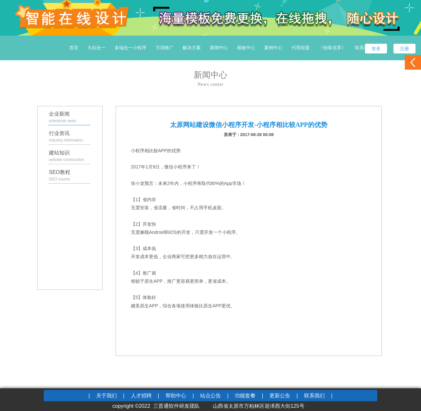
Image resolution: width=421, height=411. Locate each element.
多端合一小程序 (130, 47)
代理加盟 (300, 47)
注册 (404, 48)
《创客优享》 (332, 47)
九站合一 (96, 47)
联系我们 (364, 47)
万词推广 (164, 47)
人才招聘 (141, 395)
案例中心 (273, 47)
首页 (73, 47)
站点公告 (210, 395)
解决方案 (192, 47)
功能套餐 (245, 395)
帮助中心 (175, 395)
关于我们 (106, 395)
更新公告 (279, 395)
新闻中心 (219, 47)
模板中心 (246, 47)
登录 (376, 48)
